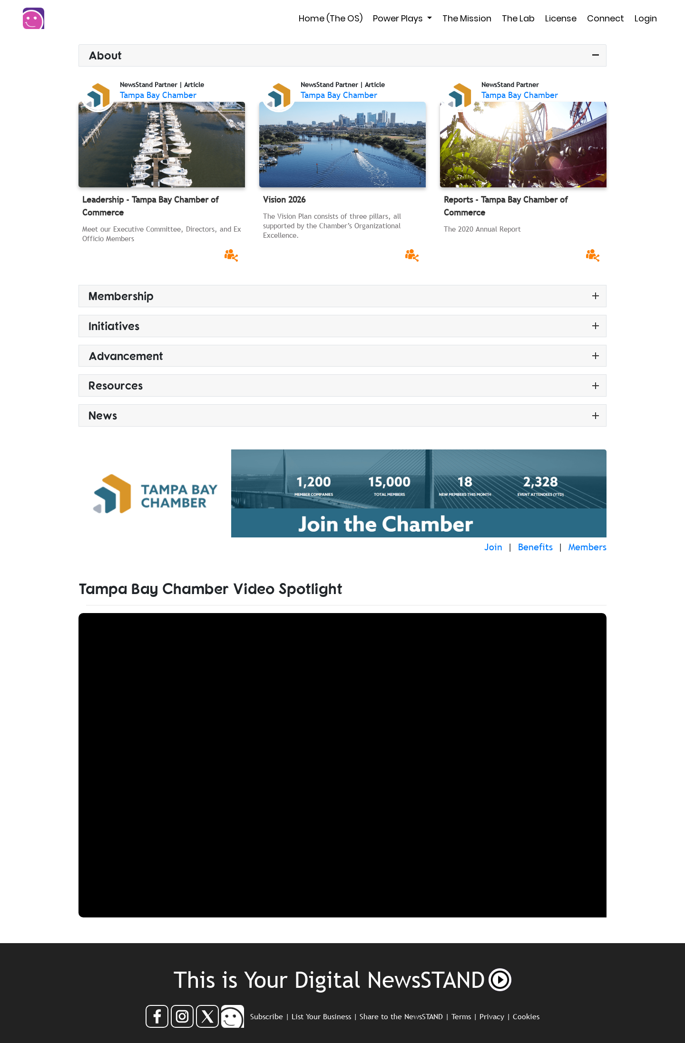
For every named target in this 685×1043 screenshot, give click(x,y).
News (102, 415)
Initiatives (113, 325)
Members (587, 547)
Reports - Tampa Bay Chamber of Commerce (506, 206)
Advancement (125, 355)
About (105, 55)
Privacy (492, 1016)
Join (493, 547)
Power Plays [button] (399, 18)
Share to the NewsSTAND (401, 1016)
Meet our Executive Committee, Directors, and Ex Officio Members (161, 233)
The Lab (518, 18)
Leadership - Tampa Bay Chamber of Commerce (150, 206)
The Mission (466, 18)
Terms (461, 1016)
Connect (605, 18)
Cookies (526, 1016)
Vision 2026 (284, 199)
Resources (115, 385)
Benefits (535, 547)
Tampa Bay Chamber (158, 94)
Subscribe (266, 1016)
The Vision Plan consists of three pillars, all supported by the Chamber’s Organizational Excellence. (332, 225)
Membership (121, 295)
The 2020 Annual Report (482, 229)
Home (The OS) (330, 18)
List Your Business (321, 1016)
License (561, 18)
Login (646, 18)
